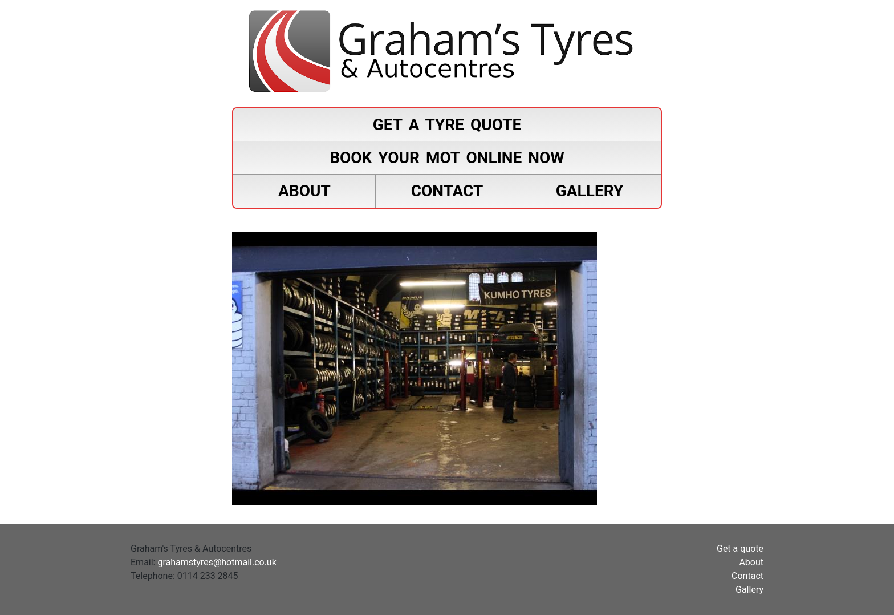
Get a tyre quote (447, 124)
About (304, 190)
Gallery (590, 190)
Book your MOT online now (447, 157)
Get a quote (740, 548)
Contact (447, 190)
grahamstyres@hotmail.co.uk (216, 562)
